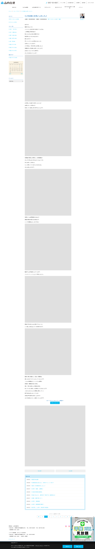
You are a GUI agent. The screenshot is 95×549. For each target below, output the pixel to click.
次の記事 (70, 470)
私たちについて (58, 7)
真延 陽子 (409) (13, 38)
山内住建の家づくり (36, 7)
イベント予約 (62, 2)
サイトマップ (12, 539)
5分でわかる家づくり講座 (70, 7)
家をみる (14, 7)
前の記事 (39, 470)
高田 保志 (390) (13, 35)
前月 (10, 73)
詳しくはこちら (55, 402)
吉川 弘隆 (58, 19)
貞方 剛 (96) (12, 41)
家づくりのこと (51, 19)
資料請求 (83, 2)
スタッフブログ (91, 2)
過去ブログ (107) (13, 50)
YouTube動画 (25, 7)
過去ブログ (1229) (13, 57)
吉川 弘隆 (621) (13, 32)
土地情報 (77, 2)
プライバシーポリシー (39, 545)
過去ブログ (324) (13, 47)
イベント (81, 7)
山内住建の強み (71, 2)
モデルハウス (47, 7)
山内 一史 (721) (13, 29)
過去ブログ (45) (13, 44)
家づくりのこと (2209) (14, 19)
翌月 (22, 73)
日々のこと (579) (13, 22)
